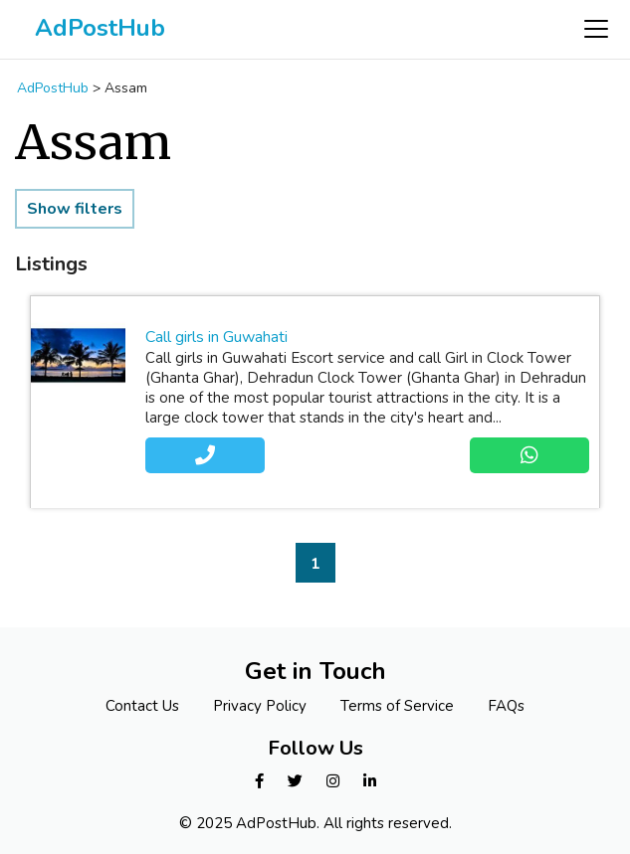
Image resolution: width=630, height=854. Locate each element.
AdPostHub (100, 28)
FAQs (506, 706)
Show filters (74, 209)
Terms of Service (397, 706)
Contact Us (142, 706)
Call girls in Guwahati (216, 337)
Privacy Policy (260, 706)
